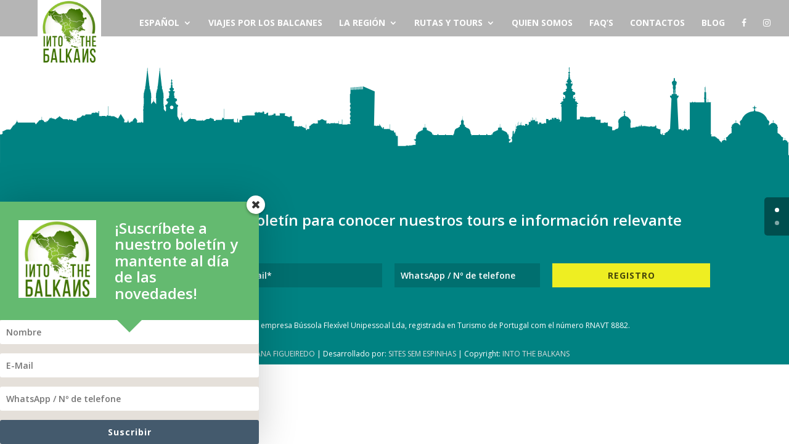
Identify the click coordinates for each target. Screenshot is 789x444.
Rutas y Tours (448, 23)
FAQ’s (601, 23)
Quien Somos (542, 23)
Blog (713, 23)
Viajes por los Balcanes (265, 23)
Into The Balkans (536, 353)
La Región (362, 23)
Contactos (657, 23)
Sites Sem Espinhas (422, 353)
